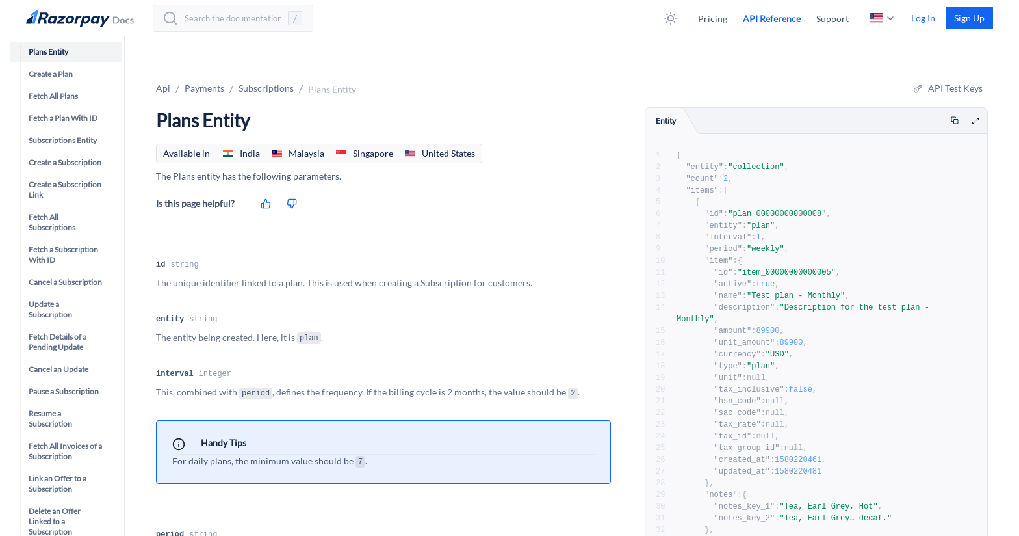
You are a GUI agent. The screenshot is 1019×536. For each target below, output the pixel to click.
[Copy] (954, 120)
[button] (670, 18)
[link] (969, 18)
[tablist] (816, 121)
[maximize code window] (975, 122)
